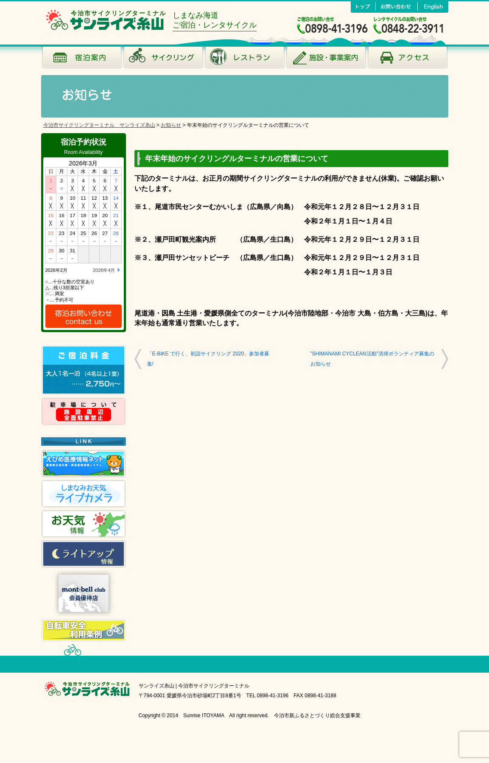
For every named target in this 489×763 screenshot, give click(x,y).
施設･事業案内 (326, 59)
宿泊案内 (82, 59)
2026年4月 (104, 270)
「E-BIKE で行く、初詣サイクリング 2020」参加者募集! (208, 358)
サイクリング (163, 59)
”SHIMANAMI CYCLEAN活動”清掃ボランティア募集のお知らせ (372, 358)
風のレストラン (244, 59)
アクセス (407, 59)
